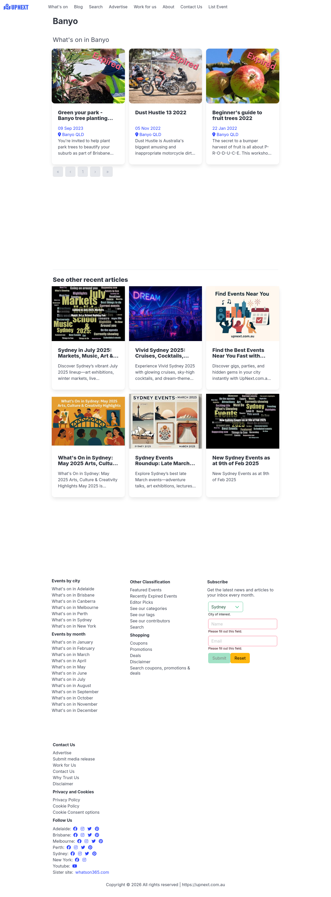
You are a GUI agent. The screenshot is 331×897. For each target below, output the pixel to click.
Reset (240, 658)
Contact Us (191, 6)
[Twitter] (90, 828)
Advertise (118, 6)
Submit (219, 658)
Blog (78, 6)
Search (96, 6)
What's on (58, 6)
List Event (217, 6)
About (168, 6)
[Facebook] (76, 828)
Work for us (145, 6)
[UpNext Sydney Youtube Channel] (74, 866)
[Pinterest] (97, 828)
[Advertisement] (23, 45)
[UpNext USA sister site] (92, 872)
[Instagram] (83, 828)
